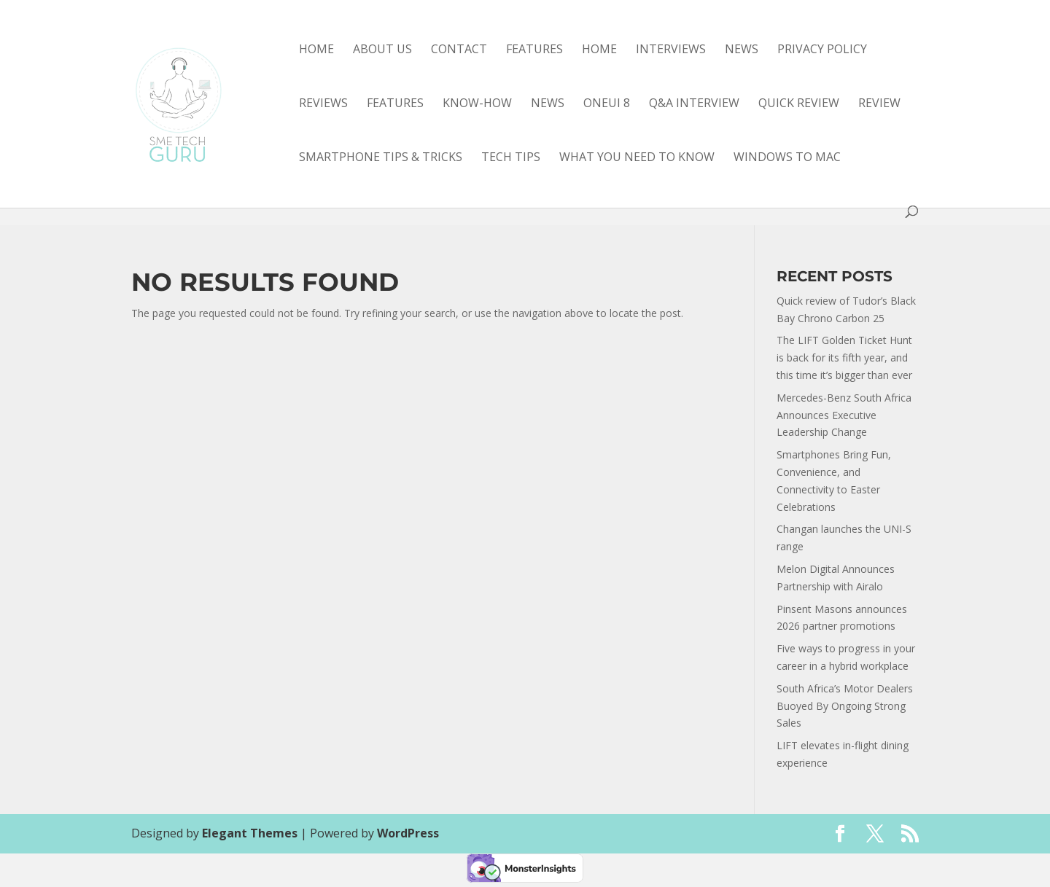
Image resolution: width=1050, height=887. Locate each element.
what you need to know (637, 158)
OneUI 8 (606, 104)
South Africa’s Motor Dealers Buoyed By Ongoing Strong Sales (845, 705)
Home (316, 50)
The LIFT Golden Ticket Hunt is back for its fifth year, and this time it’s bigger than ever (844, 357)
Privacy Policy (822, 50)
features (395, 104)
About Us (382, 50)
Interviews (671, 50)
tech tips (510, 158)
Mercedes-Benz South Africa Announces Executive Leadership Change (844, 415)
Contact (459, 50)
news (547, 104)
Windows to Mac (787, 158)
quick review (798, 104)
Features (534, 50)
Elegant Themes (250, 833)
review (879, 104)
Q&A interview (694, 104)
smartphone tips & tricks (380, 158)
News (741, 50)
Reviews (323, 104)
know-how (477, 104)
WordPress (408, 833)
